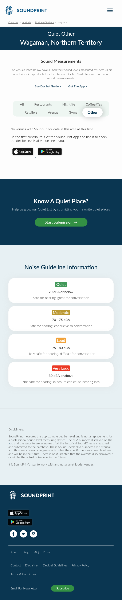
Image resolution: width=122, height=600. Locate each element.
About (15, 552)
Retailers (31, 112)
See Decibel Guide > (48, 86)
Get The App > (77, 86)
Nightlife (68, 104)
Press (46, 552)
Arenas (53, 112)
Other (92, 112)
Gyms (73, 112)
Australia (26, 22)
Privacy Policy (80, 565)
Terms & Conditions (23, 574)
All (22, 104)
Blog (25, 552)
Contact (16, 565)
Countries (13, 22)
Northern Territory (44, 22)
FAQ (36, 552)
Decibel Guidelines (55, 565)
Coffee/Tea (94, 104)
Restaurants (43, 104)
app (10, 443)
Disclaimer (32, 565)
